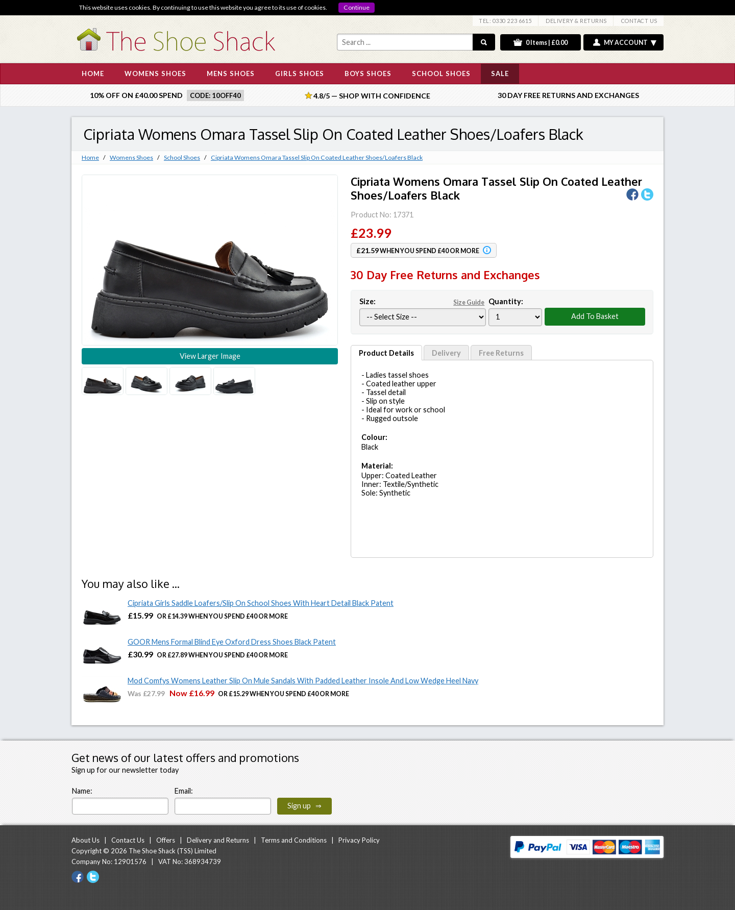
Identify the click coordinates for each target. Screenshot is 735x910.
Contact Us (127, 840)
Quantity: (505, 301)
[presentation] (415, 795)
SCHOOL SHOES (441, 73)
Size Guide (468, 302)
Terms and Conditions (294, 840)
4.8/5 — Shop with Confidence (367, 95)
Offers (165, 840)
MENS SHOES (231, 73)
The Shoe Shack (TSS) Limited (172, 851)
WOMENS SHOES (155, 73)
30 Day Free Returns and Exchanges (568, 95)
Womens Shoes (131, 157)
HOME (93, 73)
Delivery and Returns (218, 840)
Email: (184, 790)
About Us (85, 840)
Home (90, 157)
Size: (422, 301)
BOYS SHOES (368, 73)
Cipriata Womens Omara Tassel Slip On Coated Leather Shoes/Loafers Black (317, 157)
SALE (500, 73)
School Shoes (182, 157)
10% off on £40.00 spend (136, 95)
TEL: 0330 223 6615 (505, 20)
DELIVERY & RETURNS (576, 20)
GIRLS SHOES (299, 73)
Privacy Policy (359, 840)
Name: (82, 790)
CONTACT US (639, 20)
